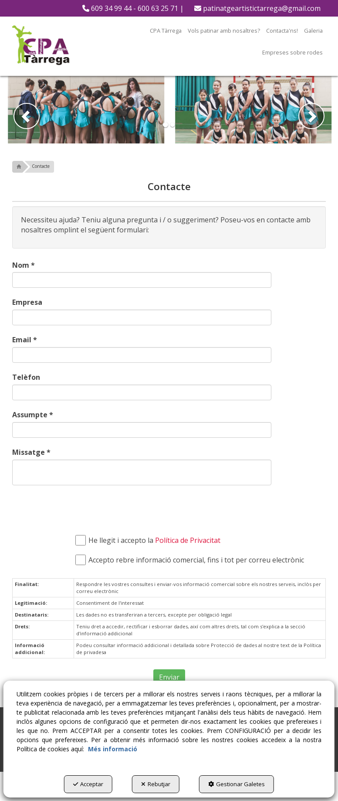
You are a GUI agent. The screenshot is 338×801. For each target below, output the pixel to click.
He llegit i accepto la (150, 540)
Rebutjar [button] (155, 784)
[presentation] (133, 509)
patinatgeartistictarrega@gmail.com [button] (257, 8)
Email (24, 339)
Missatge (31, 452)
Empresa (27, 302)
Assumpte (32, 414)
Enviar (169, 677)
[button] (133, 8)
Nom (23, 265)
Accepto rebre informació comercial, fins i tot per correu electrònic (192, 560)
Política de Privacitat (187, 540)
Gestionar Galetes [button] (236, 784)
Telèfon (26, 377)
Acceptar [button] (88, 784)
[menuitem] (133, 8)
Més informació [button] (112, 749)
